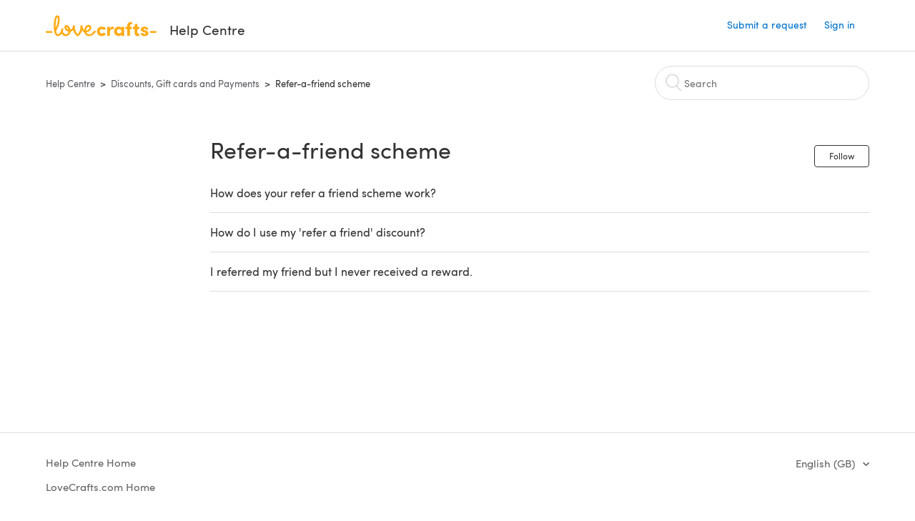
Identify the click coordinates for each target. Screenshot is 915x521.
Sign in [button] (839, 24)
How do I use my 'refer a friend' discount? (317, 231)
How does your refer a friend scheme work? (323, 192)
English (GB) (827, 463)
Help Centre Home (91, 462)
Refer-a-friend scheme (322, 83)
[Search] (762, 83)
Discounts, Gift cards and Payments (185, 83)
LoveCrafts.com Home (100, 487)
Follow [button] (841, 156)
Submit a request (767, 24)
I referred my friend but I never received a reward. (341, 271)
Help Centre (70, 83)
